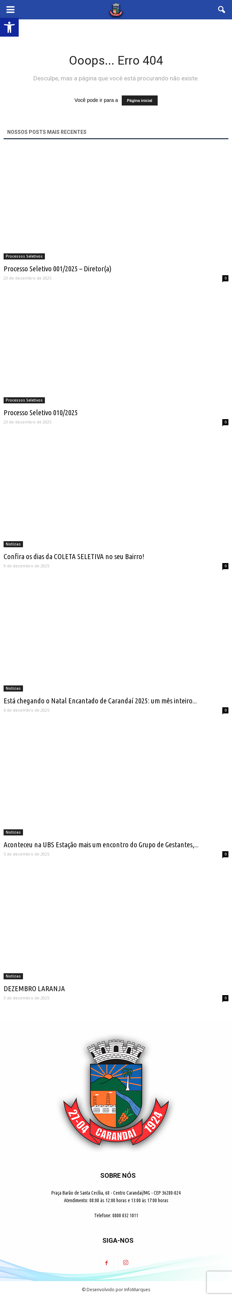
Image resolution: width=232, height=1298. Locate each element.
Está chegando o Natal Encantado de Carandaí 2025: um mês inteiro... (100, 700)
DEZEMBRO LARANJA (34, 988)
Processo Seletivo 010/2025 (41, 412)
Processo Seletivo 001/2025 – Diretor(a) (57, 268)
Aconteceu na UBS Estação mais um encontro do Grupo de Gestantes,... (101, 844)
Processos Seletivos (24, 256)
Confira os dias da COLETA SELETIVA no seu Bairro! (74, 556)
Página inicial (139, 100)
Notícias (13, 544)
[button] (222, 9)
